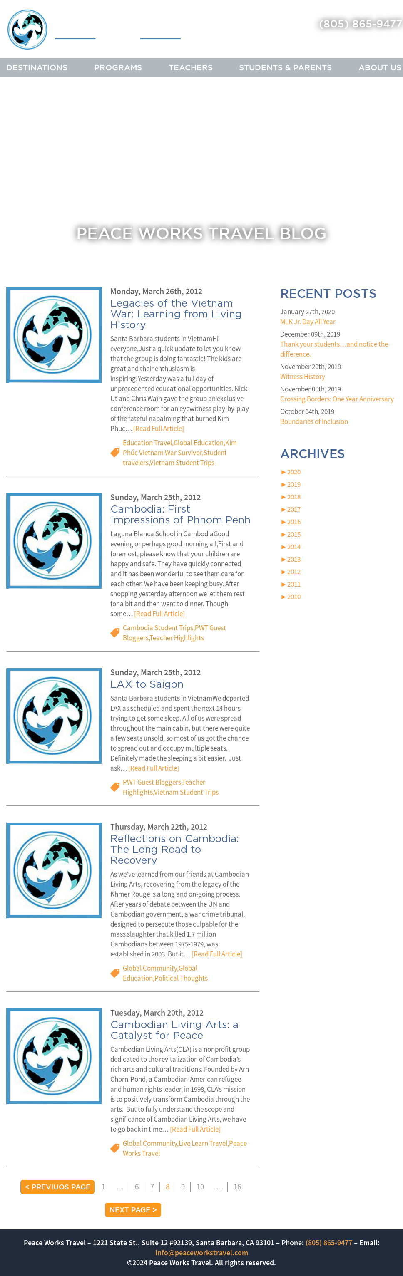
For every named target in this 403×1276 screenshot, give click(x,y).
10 (200, 1187)
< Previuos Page (57, 1187)
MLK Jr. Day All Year (308, 321)
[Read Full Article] (158, 428)
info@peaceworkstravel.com (201, 1252)
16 (237, 1187)
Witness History (302, 376)
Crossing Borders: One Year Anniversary (337, 399)
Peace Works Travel (94, 30)
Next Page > (133, 1210)
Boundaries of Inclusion (314, 421)
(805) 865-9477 (360, 23)
